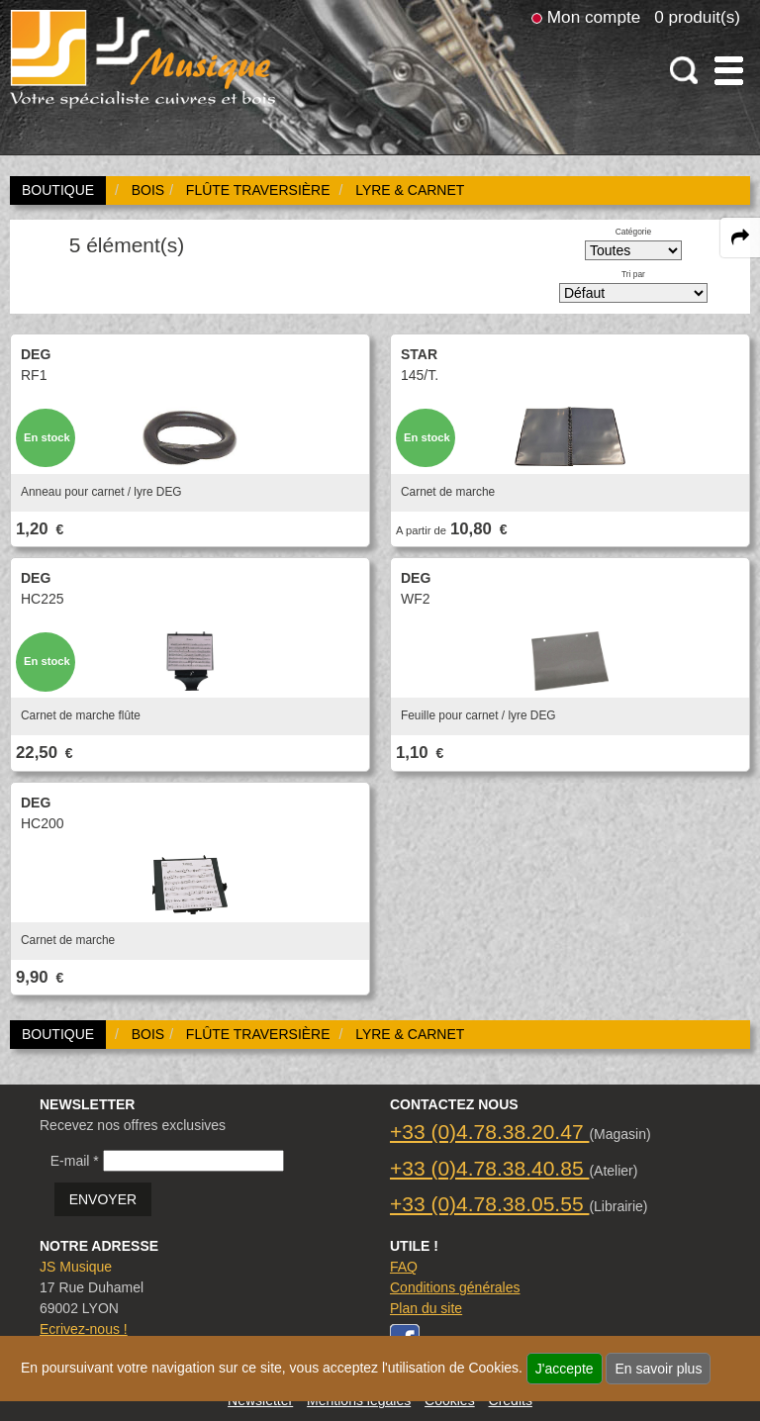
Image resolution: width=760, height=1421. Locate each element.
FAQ (404, 1267)
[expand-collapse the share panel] (740, 237)
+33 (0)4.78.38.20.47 (489, 1131)
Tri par (633, 274)
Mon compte (593, 17)
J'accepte (564, 1368)
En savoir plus (658, 1368)
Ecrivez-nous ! (84, 1329)
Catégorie (633, 232)
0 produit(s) (697, 17)
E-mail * (74, 1161)
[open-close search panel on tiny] (684, 70)
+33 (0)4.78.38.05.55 (489, 1203)
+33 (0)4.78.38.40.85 (489, 1168)
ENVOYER (103, 1199)
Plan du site (426, 1308)
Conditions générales (455, 1287)
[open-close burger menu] (728, 70)
